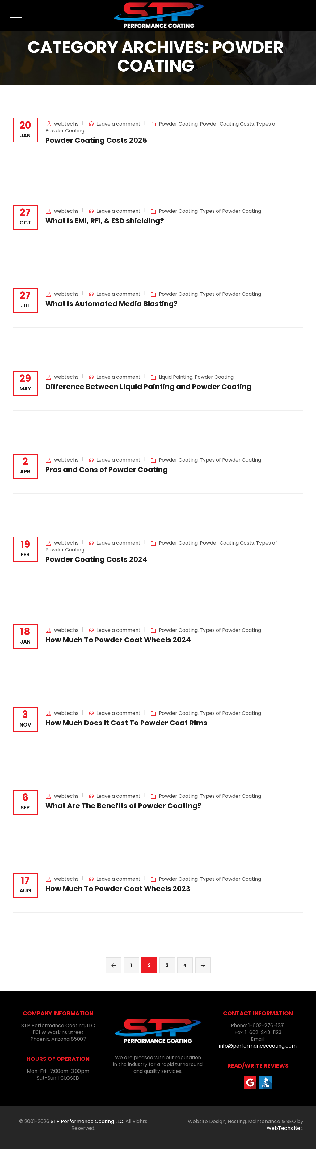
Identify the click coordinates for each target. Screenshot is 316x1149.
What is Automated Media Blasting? (111, 304)
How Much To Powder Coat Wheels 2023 (117, 889)
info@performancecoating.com (258, 1045)
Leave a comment (118, 123)
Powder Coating (178, 123)
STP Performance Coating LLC (87, 1121)
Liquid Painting (175, 377)
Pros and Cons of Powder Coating (106, 470)
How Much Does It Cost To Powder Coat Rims (126, 723)
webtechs (66, 123)
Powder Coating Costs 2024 (96, 559)
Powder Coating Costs (227, 123)
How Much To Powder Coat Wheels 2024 (118, 640)
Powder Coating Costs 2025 (96, 140)
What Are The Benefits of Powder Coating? (123, 806)
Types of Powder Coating (230, 211)
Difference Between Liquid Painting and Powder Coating (148, 387)
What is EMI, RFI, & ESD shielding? (104, 221)
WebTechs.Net (284, 1128)
